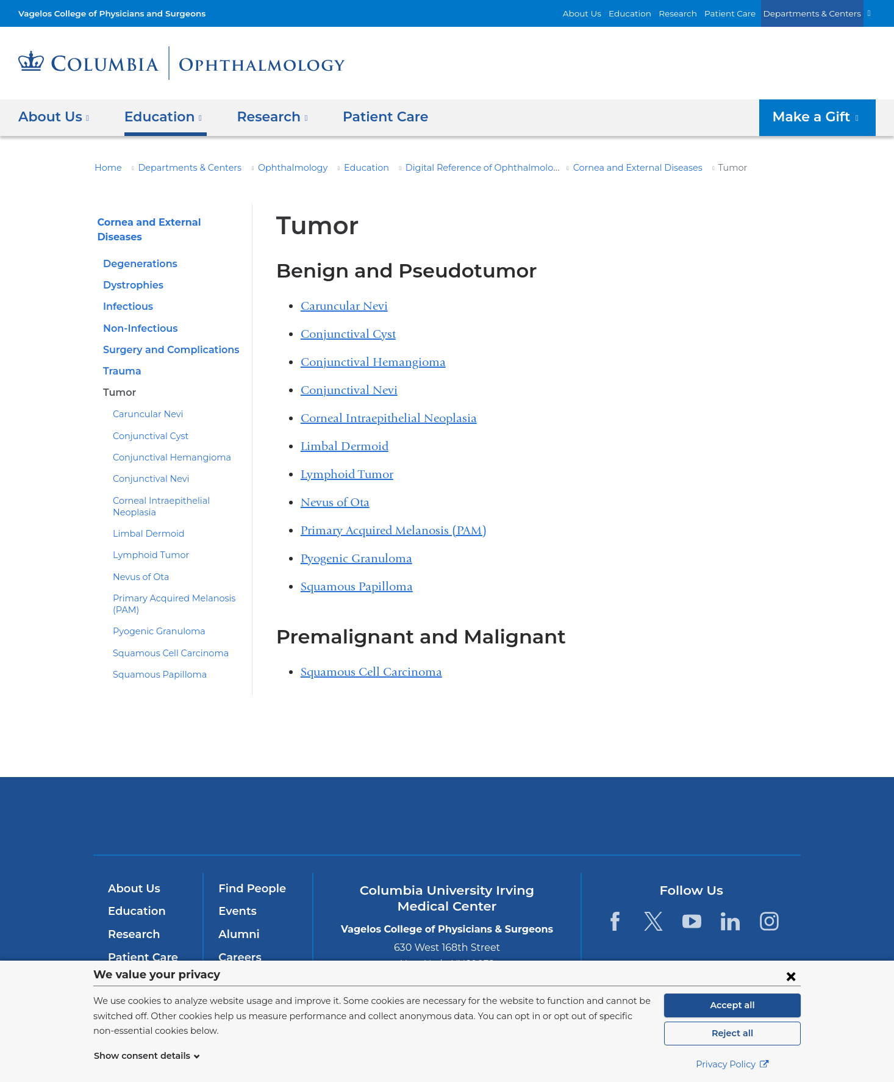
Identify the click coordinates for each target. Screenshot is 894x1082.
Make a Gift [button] (821, 116)
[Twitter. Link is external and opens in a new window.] (653, 921)
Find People (249, 889)
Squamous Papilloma (154, 649)
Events (236, 911)
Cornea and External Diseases (587, 168)
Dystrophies (131, 271)
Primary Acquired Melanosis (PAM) (394, 530)
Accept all (732, 1005)
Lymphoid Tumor (145, 529)
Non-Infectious (137, 314)
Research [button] (263, 116)
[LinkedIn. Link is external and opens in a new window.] (731, 921)
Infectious (126, 292)
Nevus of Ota (138, 551)
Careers (238, 957)
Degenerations (137, 250)
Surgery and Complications (166, 336)
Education (651, 13)
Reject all (732, 1033)
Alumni (237, 934)
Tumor (118, 378)
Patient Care (743, 13)
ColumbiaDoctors (623, 815)
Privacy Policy (732, 1064)
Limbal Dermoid (143, 508)
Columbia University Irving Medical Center (281, 815)
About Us (609, 13)
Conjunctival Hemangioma (164, 443)
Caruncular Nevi (144, 400)
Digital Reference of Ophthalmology (442, 168)
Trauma (120, 357)
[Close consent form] (791, 976)
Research (695, 13)
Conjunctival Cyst (147, 422)
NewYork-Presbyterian (447, 824)
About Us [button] (54, 116)
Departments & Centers (817, 13)
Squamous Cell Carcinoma (165, 627)
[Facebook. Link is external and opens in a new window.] (614, 921)
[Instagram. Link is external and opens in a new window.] (769, 921)
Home (106, 168)
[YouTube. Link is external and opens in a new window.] (692, 921)
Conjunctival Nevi (147, 465)
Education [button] (158, 116)
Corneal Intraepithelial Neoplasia (176, 487)
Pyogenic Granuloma (154, 606)
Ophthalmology (271, 168)
